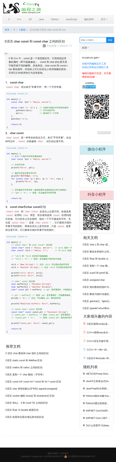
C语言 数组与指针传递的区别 (97, 294)
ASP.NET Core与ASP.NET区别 (97, 410)
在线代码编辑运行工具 (94, 63)
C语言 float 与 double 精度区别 (22, 410)
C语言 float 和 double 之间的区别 (97, 258)
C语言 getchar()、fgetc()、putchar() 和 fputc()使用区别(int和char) (97, 301)
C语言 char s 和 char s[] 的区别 (97, 244)
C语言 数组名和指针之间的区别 (97, 251)
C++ (19, 19)
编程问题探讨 (53, 453)
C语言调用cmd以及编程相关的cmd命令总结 (97, 323)
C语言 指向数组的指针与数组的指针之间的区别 (97, 287)
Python (55, 19)
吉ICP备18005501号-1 (54, 456)
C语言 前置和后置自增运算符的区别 (24, 417)
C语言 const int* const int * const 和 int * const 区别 (33, 381)
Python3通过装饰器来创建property (97, 403)
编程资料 (89, 19)
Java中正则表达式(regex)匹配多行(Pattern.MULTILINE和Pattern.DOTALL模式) (97, 381)
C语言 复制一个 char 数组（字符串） (25, 374)
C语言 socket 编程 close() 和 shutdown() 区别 (29, 395)
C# (30, 19)
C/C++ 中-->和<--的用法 (97, 349)
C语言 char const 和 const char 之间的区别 (35, 41)
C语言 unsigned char (94, 280)
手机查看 (49, 45)
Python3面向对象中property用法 (97, 395)
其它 (103, 19)
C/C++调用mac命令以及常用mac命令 (97, 332)
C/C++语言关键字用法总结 (97, 341)
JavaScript (71, 19)
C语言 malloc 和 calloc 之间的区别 (23, 367)
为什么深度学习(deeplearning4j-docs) (97, 425)
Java (41, 19)
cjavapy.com (37, 456)
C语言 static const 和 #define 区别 (23, 360)
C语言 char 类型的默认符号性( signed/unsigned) (31, 388)
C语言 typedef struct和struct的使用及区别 (97, 308)
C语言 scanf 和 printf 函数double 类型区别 (97, 272)
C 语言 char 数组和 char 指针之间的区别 (26, 353)
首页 (7, 29)
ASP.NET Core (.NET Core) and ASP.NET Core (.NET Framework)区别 (97, 418)
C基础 (22, 29)
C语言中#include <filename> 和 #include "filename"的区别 (97, 358)
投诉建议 (65, 453)
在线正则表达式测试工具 (95, 67)
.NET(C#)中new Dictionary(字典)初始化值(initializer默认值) (97, 373)
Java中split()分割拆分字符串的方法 (97, 388)
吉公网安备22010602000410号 (81, 456)
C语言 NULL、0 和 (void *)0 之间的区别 (26, 402)
